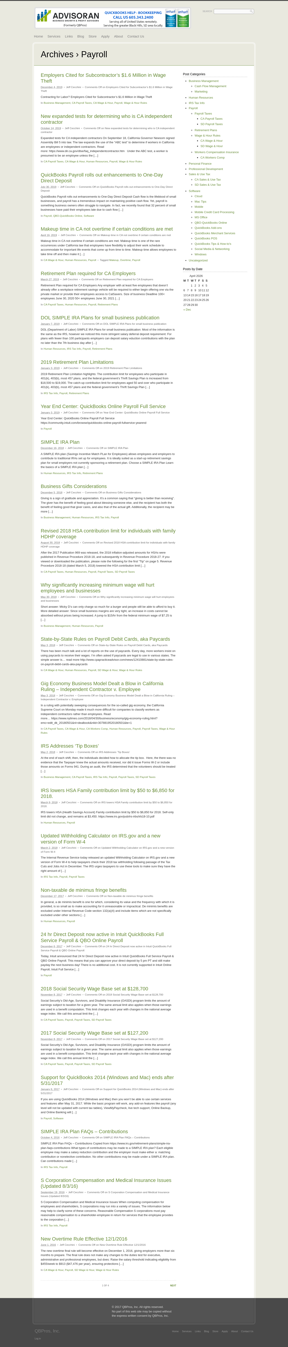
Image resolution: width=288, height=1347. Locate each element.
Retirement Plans (108, 304)
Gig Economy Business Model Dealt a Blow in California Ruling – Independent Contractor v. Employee (102, 686)
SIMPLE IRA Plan (60, 442)
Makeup (114, 259)
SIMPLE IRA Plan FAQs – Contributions (84, 1131)
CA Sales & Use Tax (208, 179)
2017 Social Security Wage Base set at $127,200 (94, 1033)
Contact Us (135, 36)
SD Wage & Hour (108, 670)
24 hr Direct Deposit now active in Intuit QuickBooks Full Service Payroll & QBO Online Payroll (102, 937)
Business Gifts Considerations (74, 486)
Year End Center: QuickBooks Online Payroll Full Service (103, 406)
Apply (105, 36)
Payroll (118, 102)
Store (93, 36)
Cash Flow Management (210, 86)
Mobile (199, 206)
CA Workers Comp (97, 728)
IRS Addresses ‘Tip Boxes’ (70, 746)
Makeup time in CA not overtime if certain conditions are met (107, 229)
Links (69, 36)
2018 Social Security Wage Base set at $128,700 (94, 988)
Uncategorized (198, 260)
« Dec (187, 309)
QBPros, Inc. (47, 1330)
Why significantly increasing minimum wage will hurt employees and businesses (97, 588)
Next (173, 1285)
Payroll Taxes (105, 571)
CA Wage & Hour (103, 102)
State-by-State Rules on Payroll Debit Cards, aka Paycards (105, 639)
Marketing (201, 91)
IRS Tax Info (74, 348)
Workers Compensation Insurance (217, 152)
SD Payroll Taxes (125, 571)
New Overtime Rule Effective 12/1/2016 (84, 1239)
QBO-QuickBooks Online (67, 215)
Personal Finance (200, 163)
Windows (201, 254)
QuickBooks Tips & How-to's (213, 243)
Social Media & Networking (212, 249)
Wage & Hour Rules (135, 102)
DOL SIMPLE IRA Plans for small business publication (100, 317)
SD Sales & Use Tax (208, 184)
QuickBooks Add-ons (208, 228)
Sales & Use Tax (199, 174)
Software (89, 215)
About (118, 36)
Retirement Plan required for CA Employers (88, 273)
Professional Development (206, 169)
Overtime (125, 259)
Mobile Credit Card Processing (214, 212)
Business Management (57, 102)
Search (207, 11)
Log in (38, 1338)
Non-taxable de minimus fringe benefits (84, 890)
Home (38, 36)
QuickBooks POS (206, 238)
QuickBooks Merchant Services (215, 233)
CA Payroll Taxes (82, 102)
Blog (80, 36)
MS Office (201, 217)
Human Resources (97, 161)
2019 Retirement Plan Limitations (77, 362)
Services (54, 36)
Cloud (198, 196)
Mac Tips (200, 201)
